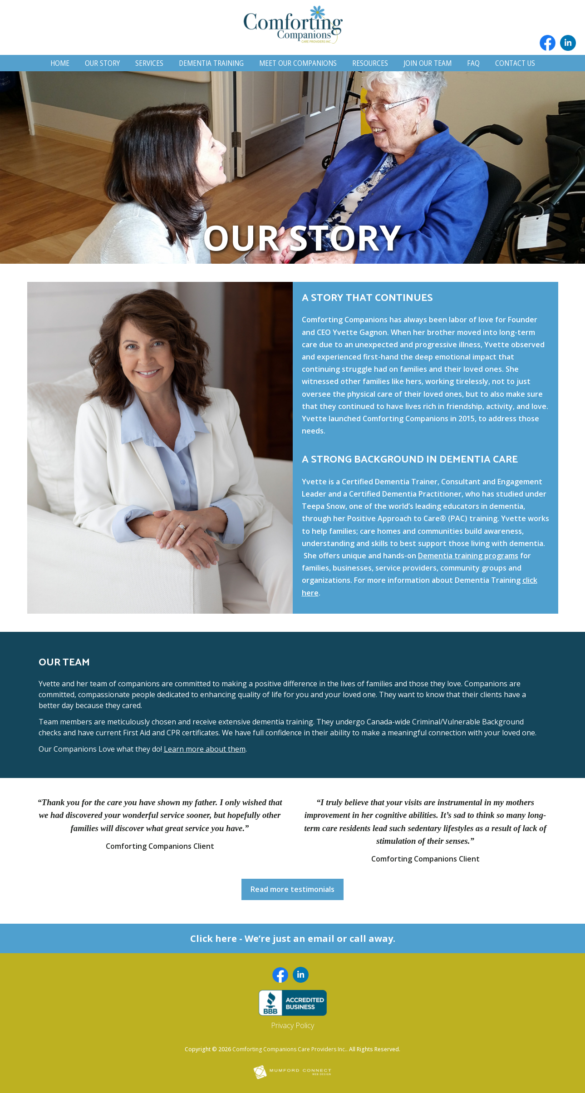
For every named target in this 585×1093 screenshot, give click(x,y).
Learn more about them (205, 749)
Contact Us (515, 63)
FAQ (473, 63)
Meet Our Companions (298, 63)
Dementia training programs (468, 556)
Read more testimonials (292, 889)
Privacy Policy (292, 1025)
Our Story (102, 63)
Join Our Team (427, 63)
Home (59, 63)
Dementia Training (211, 63)
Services (149, 63)
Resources (370, 63)
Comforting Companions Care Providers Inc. (289, 1049)
